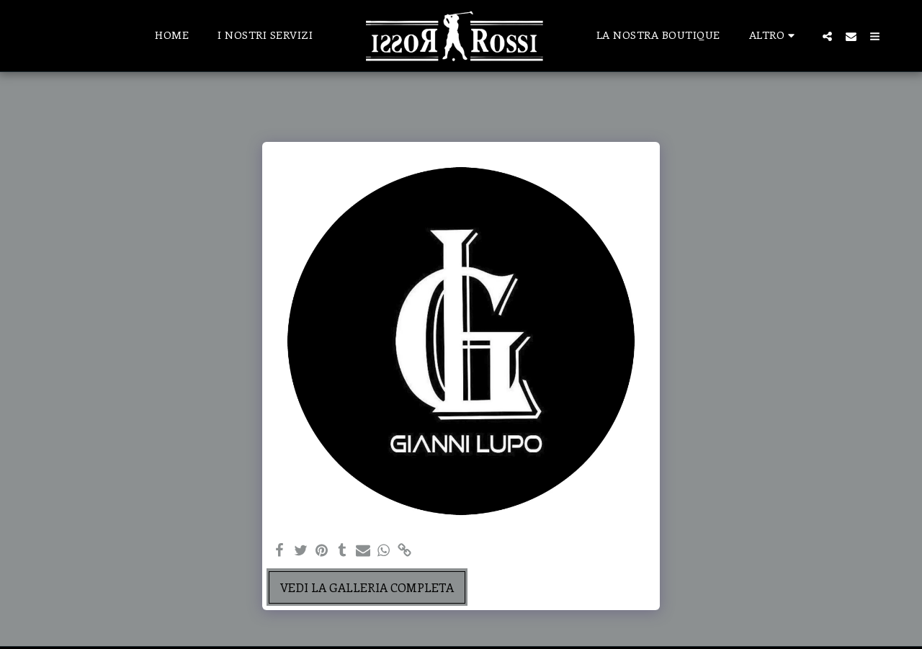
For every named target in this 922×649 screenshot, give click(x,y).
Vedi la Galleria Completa (367, 587)
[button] (827, 36)
